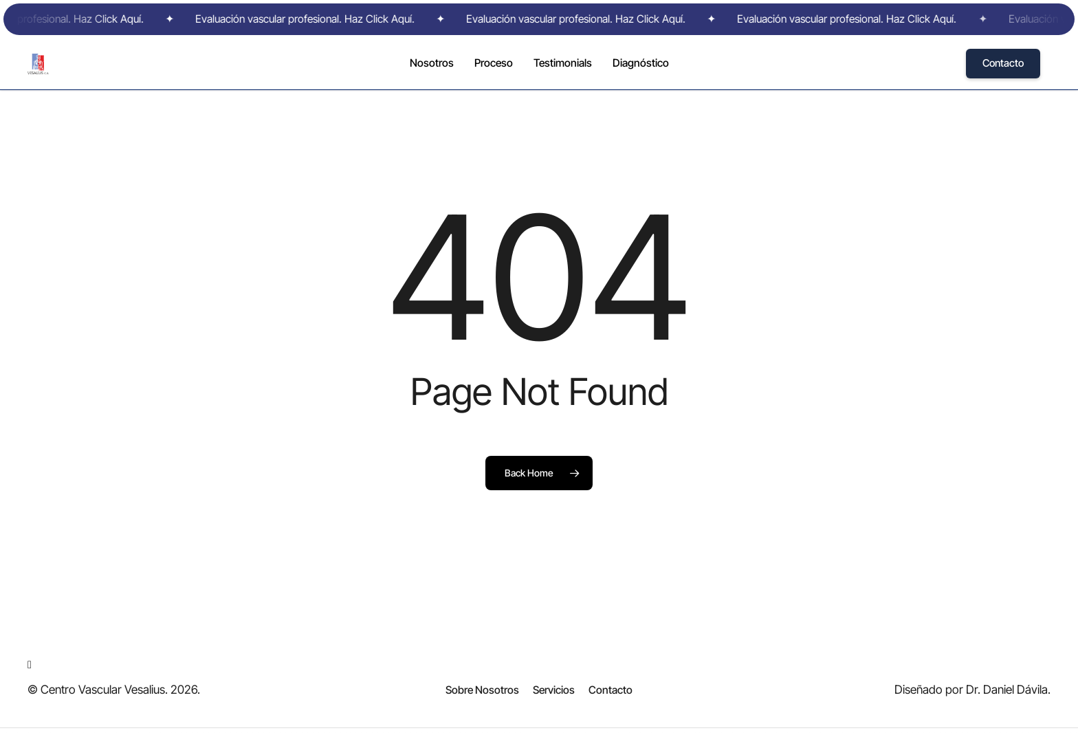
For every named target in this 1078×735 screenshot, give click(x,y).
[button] (482, 690)
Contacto (1003, 62)
